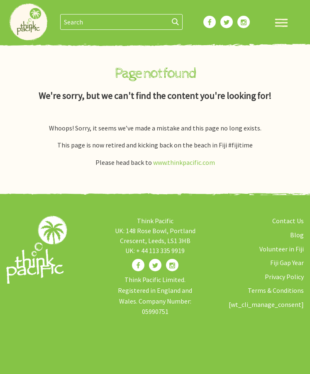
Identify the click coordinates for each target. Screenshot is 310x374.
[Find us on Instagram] (172, 265)
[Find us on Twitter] (155, 265)
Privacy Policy (284, 277)
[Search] (175, 22)
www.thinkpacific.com (184, 162)
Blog (297, 235)
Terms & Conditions (276, 290)
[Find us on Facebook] (138, 265)
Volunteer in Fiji (281, 249)
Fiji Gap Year (287, 262)
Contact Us (288, 221)
